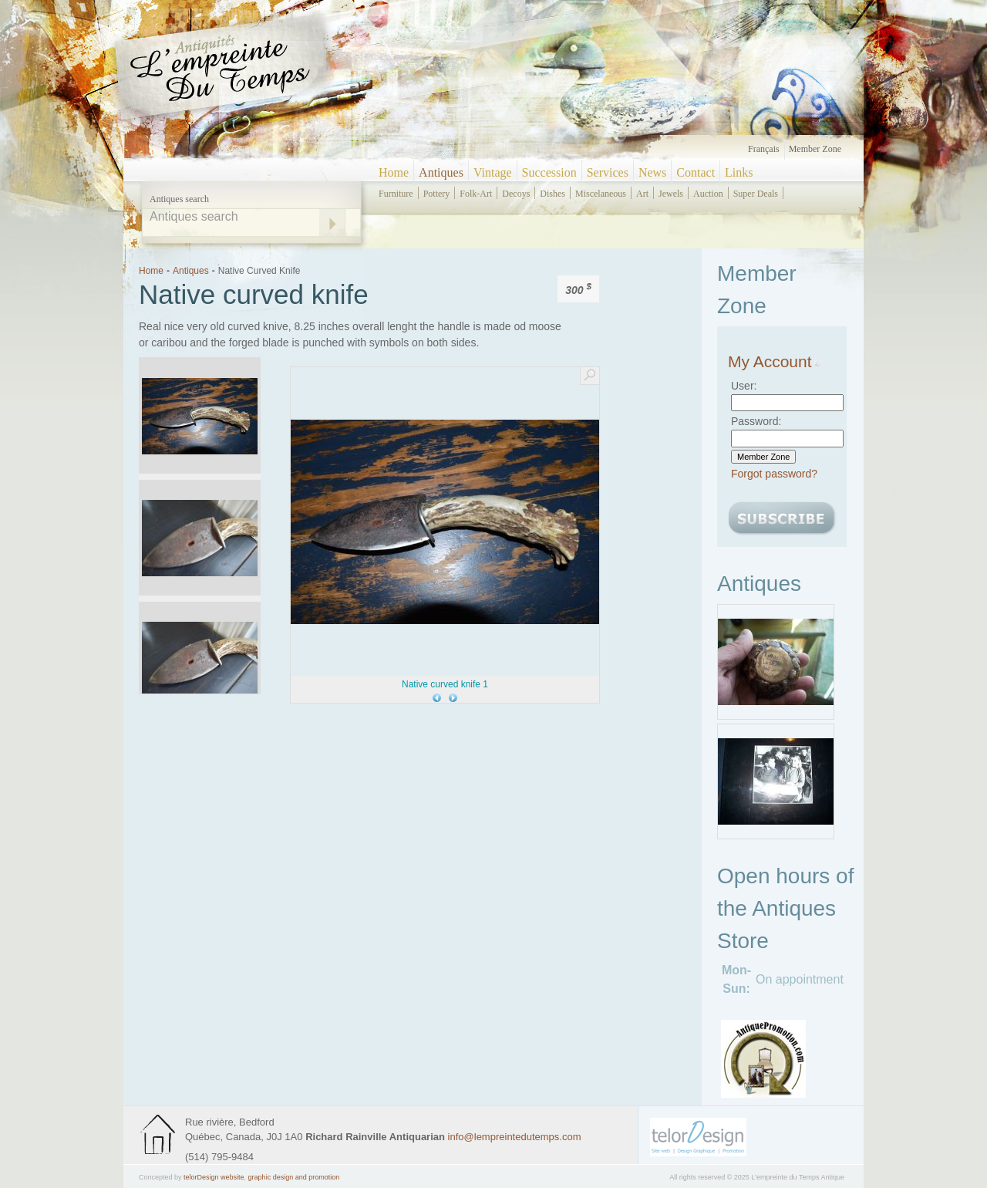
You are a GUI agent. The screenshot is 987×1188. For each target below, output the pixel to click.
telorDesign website (214, 1177)
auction (708, 193)
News (652, 172)
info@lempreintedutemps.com (514, 1136)
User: (743, 386)
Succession (549, 172)
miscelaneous (600, 193)
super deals (755, 193)
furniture (396, 193)
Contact (695, 172)
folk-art (476, 193)
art (642, 193)
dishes (552, 193)
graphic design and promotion (294, 1177)
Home (394, 172)
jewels (671, 193)
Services (607, 172)
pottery (436, 193)
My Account (774, 361)
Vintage (492, 172)
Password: (756, 421)
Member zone (815, 148)
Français (764, 148)
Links (739, 172)
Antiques (441, 172)
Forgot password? (774, 473)
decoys (516, 193)
